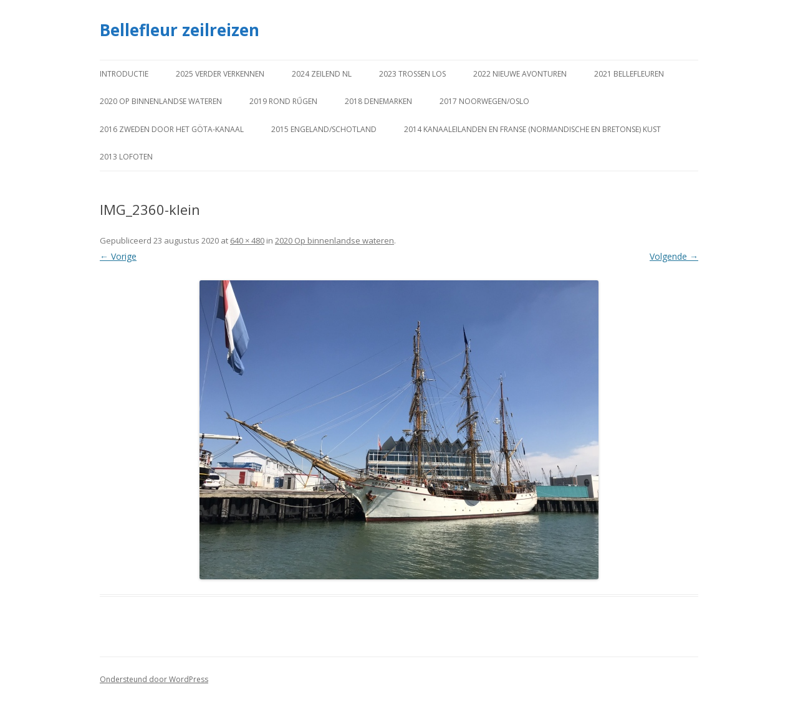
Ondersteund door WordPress (154, 679)
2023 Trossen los (412, 74)
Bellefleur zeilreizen (179, 30)
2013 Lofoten (126, 156)
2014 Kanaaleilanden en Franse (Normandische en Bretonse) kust (532, 129)
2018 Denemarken (378, 101)
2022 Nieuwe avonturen (520, 74)
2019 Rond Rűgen (283, 101)
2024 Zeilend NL (322, 74)
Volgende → (674, 256)
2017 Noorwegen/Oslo (484, 101)
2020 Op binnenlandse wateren (161, 101)
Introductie (124, 74)
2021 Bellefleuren (629, 74)
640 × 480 (247, 240)
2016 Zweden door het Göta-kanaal (172, 129)
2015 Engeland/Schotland (324, 129)
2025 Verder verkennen (220, 74)
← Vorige (118, 256)
